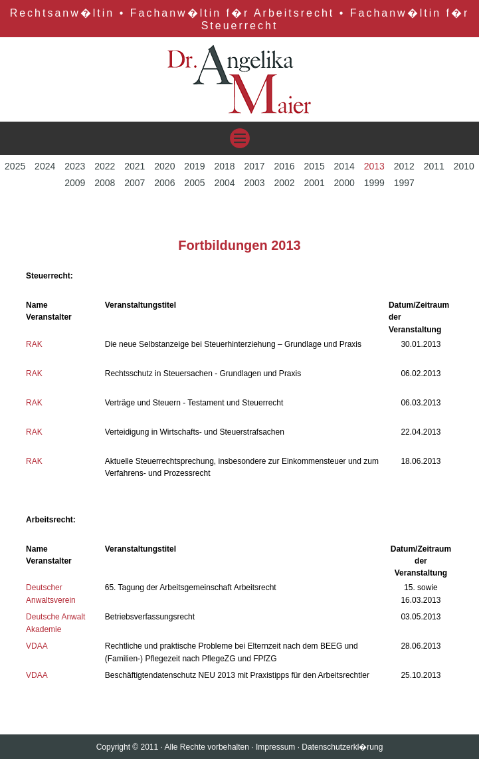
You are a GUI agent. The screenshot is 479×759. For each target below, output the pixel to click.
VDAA (37, 646)
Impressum (275, 747)
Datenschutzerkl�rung (342, 747)
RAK (34, 344)
